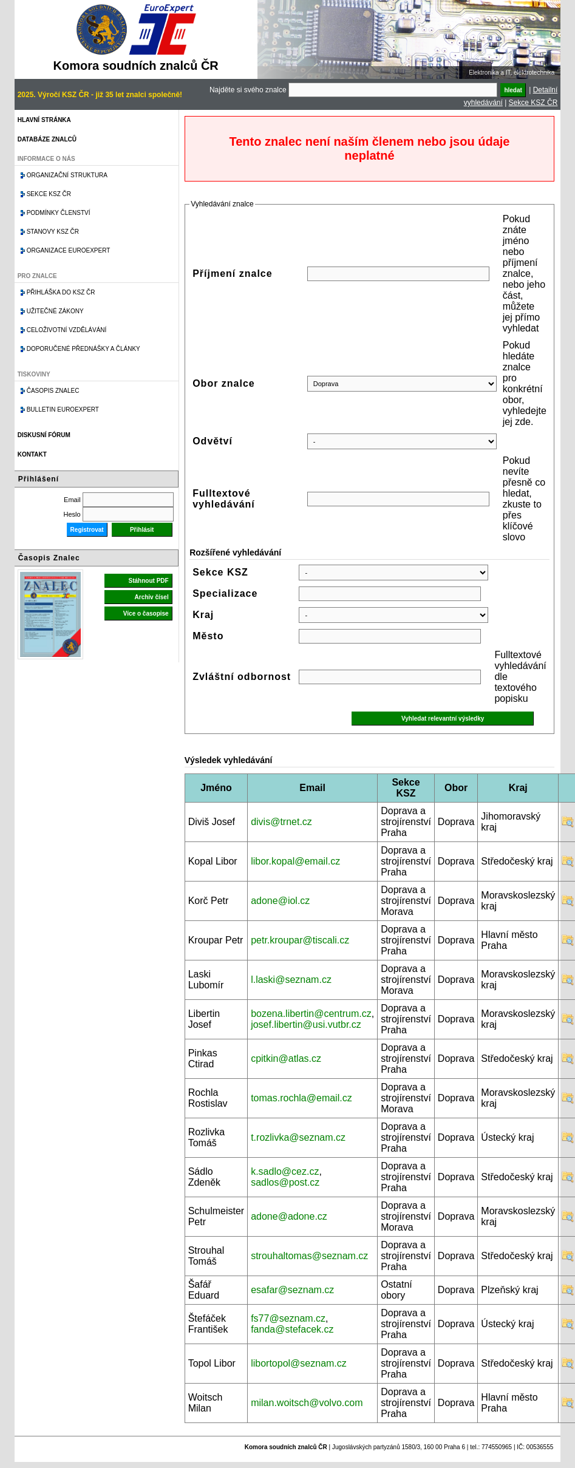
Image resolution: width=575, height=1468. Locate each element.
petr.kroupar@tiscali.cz (300, 940)
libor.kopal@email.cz (295, 861)
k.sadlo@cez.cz (285, 1171)
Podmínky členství (58, 212)
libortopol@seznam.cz (299, 1363)
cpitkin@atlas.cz (286, 1058)
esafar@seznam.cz (292, 1290)
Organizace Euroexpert (69, 250)
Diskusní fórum (44, 435)
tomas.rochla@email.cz (301, 1098)
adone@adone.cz (289, 1216)
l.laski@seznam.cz (291, 979)
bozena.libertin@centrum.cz (311, 1013)
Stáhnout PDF (149, 580)
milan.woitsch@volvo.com (306, 1403)
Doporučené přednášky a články (83, 348)
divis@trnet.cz (281, 822)
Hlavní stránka (44, 120)
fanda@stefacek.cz (292, 1329)
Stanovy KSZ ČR (53, 231)
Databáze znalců (47, 139)
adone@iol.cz (280, 900)
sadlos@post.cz (285, 1182)
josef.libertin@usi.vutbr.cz (306, 1024)
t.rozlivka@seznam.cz (298, 1137)
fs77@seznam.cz (288, 1318)
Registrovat (87, 529)
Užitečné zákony (55, 311)
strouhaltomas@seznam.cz (309, 1256)
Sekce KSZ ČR (533, 102)
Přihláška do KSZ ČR (61, 292)
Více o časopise (146, 613)
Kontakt (32, 454)
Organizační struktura (67, 175)
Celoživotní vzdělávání (67, 330)
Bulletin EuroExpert (63, 409)
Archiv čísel (152, 597)
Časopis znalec (53, 390)
